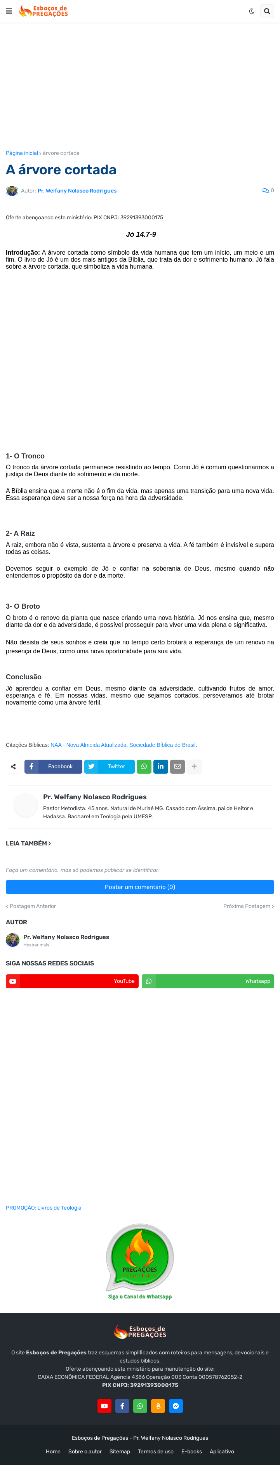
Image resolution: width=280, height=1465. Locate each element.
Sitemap (120, 1451)
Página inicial (22, 153)
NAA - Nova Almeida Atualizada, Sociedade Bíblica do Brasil (123, 745)
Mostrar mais (36, 945)
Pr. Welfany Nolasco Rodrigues (95, 797)
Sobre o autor (85, 1451)
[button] (9, 11)
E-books (191, 1451)
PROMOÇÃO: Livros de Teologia (44, 1208)
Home (53, 1451)
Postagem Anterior (33, 906)
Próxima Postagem (246, 906)
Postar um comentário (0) (140, 887)
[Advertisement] (140, 86)
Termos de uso (156, 1451)
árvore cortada (61, 153)
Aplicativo (222, 1451)
